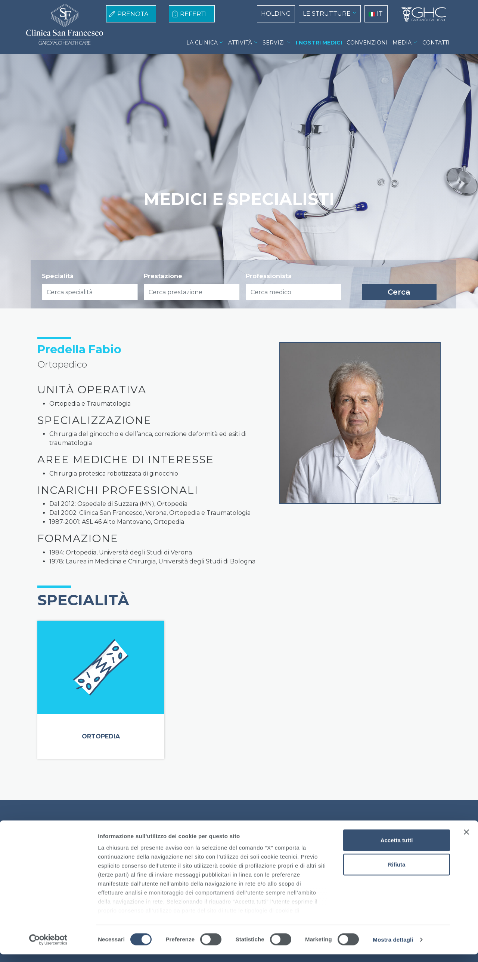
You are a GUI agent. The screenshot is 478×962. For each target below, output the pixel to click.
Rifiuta (397, 872)
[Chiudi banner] (466, 839)
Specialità (58, 276)
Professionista (269, 276)
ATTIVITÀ (240, 42)
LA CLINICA (202, 42)
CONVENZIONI (367, 42)
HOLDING (276, 13)
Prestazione (163, 276)
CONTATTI (436, 42)
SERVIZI (274, 42)
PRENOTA (132, 14)
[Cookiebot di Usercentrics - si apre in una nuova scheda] (48, 947)
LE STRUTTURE (327, 13)
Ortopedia (101, 736)
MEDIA (402, 42)
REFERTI (193, 14)
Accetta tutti (397, 848)
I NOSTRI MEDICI (319, 42)
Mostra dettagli (393, 947)
